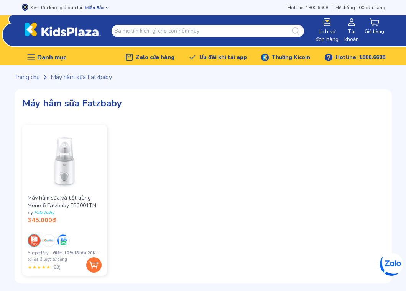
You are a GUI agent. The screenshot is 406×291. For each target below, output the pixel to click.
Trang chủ (27, 77)
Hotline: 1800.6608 (308, 8)
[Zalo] (391, 264)
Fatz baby (44, 213)
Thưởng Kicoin (291, 57)
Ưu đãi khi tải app (223, 57)
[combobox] (203, 31)
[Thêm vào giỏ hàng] (94, 265)
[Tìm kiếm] (298, 31)
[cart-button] (374, 26)
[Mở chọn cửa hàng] (97, 8)
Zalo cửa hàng (155, 57)
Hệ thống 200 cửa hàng (360, 8)
